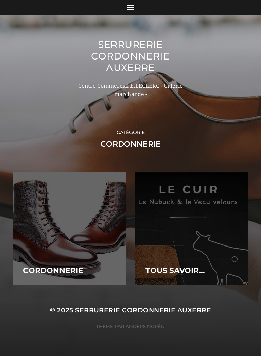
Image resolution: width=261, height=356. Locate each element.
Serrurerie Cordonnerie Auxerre (130, 56)
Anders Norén (145, 326)
